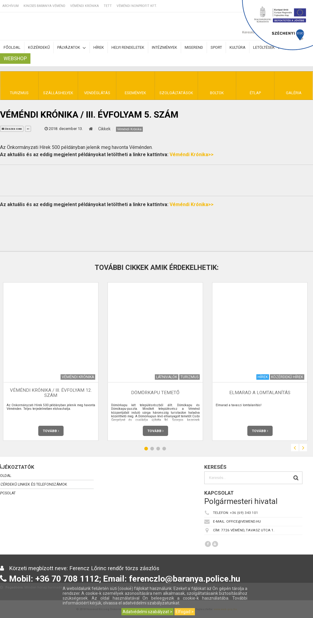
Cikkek (104, 128)
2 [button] (152, 448)
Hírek (98, 47)
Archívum (10, 6)
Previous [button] (295, 447)
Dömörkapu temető (155, 392)
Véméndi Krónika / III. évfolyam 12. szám (51, 393)
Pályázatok (71, 47)
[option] (155, 361)
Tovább (51, 431)
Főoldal (12, 47)
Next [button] (303, 447)
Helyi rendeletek (127, 47)
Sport (216, 47)
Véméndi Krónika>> (192, 154)
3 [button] (158, 448)
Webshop (15, 58)
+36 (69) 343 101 (244, 513)
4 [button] (164, 448)
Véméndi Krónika (84, 6)
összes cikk (12, 129)
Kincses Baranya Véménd (44, 6)
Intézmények (164, 47)
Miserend (194, 47)
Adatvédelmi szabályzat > (147, 611)
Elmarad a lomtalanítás (259, 392)
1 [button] (146, 448)
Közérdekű (39, 47)
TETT (108, 6)
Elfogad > (185, 611)
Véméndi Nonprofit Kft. (137, 6)
